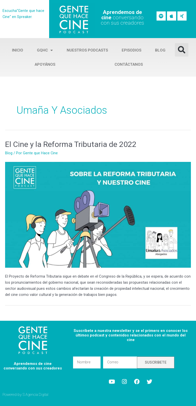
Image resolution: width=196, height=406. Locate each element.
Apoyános (45, 64)
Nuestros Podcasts (87, 50)
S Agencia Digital (36, 394)
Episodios (131, 50)
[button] (181, 50)
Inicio (17, 50)
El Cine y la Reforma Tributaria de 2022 (70, 144)
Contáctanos (129, 64)
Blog (160, 50)
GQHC (45, 50)
